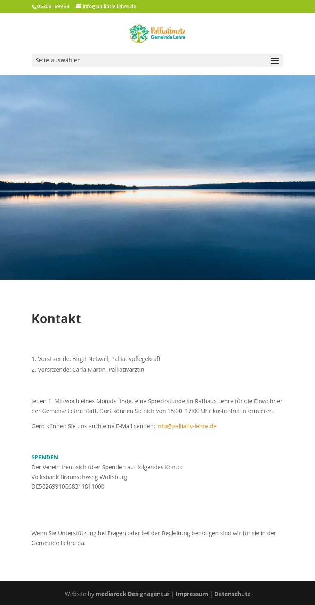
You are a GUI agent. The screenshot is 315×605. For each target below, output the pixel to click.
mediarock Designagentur (133, 594)
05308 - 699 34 (53, 6)
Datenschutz (232, 594)
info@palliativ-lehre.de (187, 426)
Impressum (192, 594)
